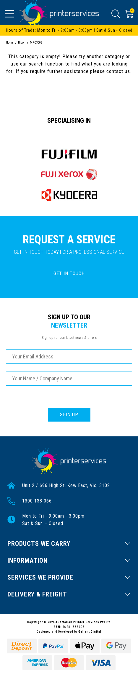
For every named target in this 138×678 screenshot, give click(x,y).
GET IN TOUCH (69, 273)
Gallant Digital (89, 631)
